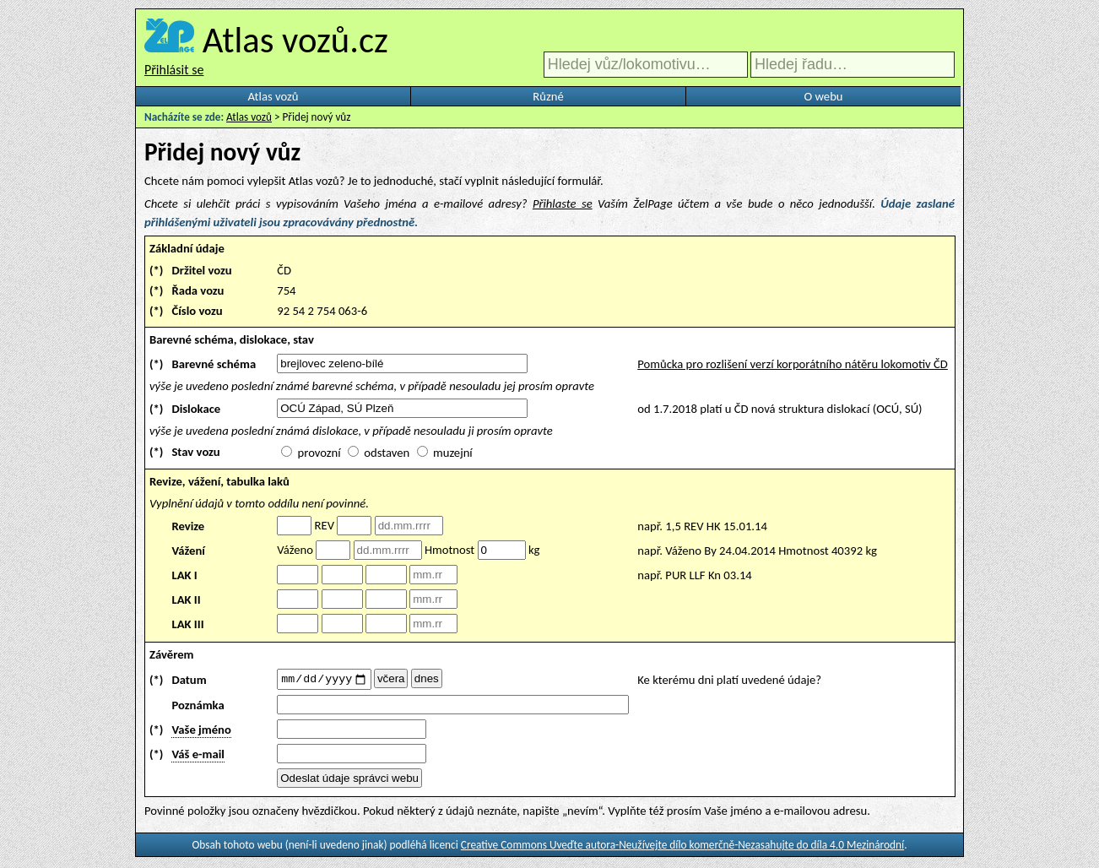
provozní (319, 452)
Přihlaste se (563, 203)
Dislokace (195, 408)
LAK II (185, 599)
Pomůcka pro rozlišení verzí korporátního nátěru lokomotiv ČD (792, 364)
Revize (187, 526)
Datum (188, 680)
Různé (548, 96)
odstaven (386, 452)
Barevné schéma (213, 364)
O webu (823, 96)
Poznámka (197, 707)
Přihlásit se (173, 70)
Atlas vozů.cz (295, 40)
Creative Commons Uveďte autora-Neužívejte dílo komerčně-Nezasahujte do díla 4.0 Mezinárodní (682, 847)
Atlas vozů (273, 96)
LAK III (187, 624)
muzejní (453, 452)
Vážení (188, 550)
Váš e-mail (197, 756)
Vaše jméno (200, 732)
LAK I (184, 575)
